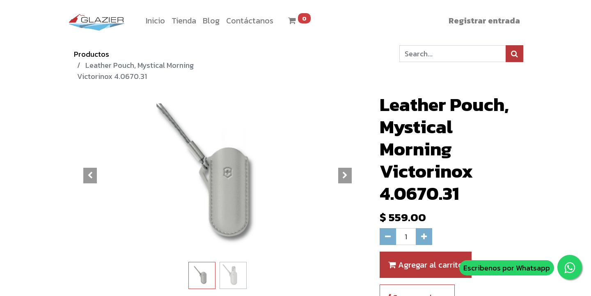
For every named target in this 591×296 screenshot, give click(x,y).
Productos (91, 54)
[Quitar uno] (388, 236)
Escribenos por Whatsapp (506, 267)
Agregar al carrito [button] (425, 265)
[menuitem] (155, 20)
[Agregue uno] (424, 236)
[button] (90, 175)
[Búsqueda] (514, 53)
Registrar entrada (484, 20)
